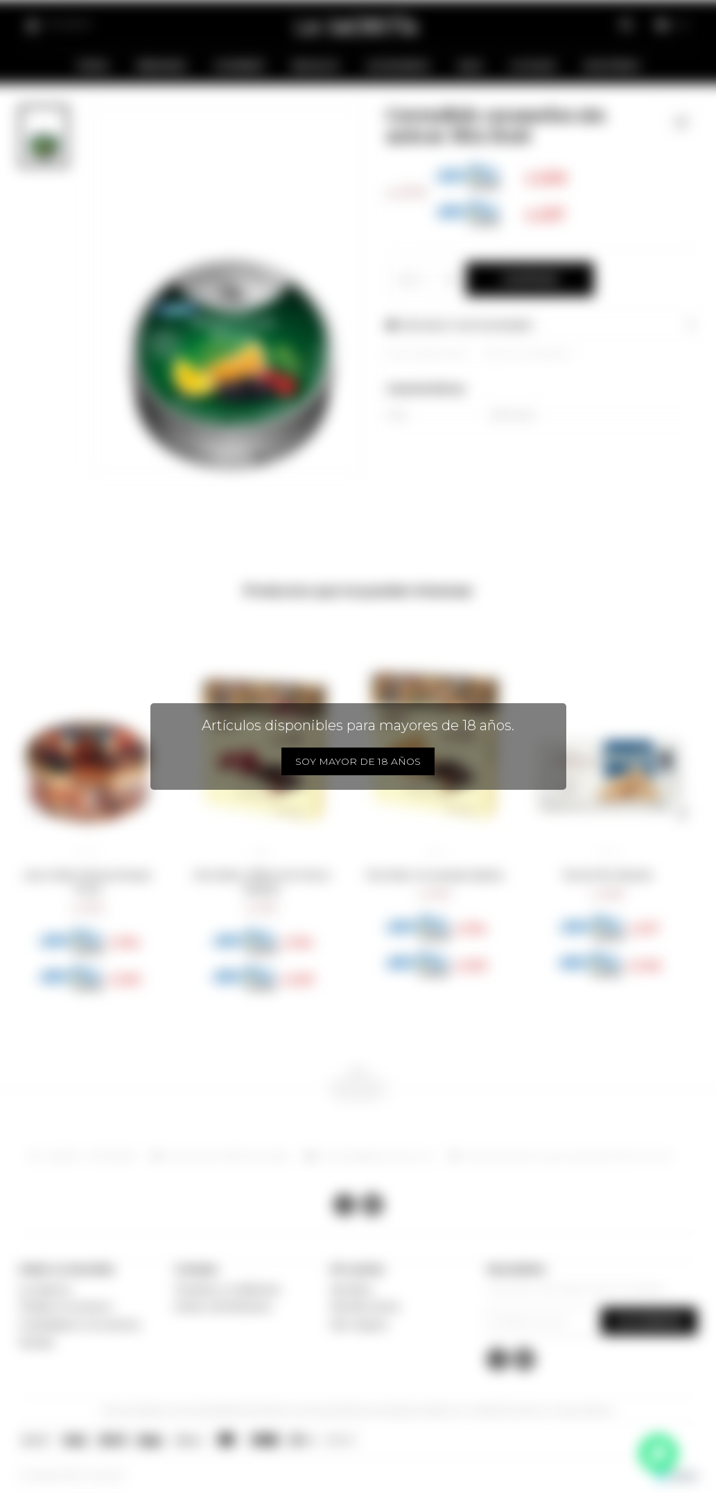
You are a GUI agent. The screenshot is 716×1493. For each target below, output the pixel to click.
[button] (35, 812)
